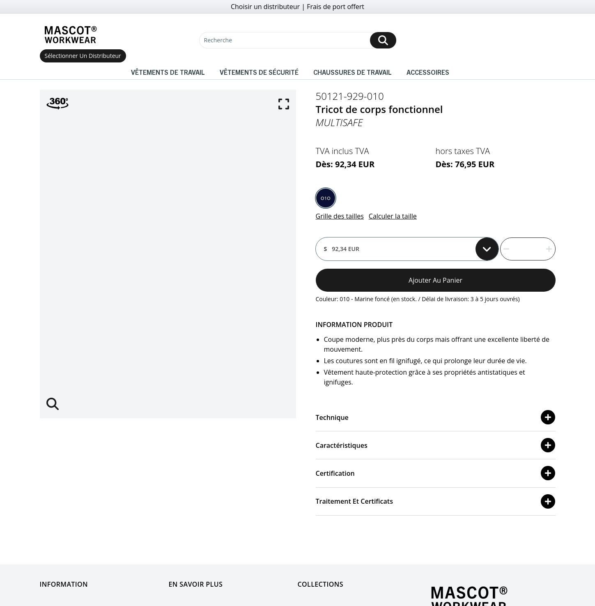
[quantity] (528, 248)
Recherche (218, 40)
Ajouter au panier (435, 280)
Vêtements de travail (168, 72)
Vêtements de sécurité (259, 72)
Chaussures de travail (352, 72)
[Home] (70, 35)
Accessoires (428, 72)
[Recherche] (297, 40)
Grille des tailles (340, 216)
